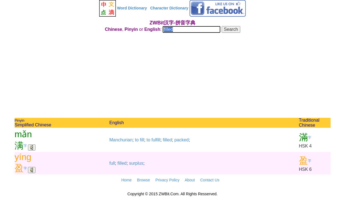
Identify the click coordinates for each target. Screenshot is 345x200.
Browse (143, 180)
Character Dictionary (169, 8)
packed (181, 140)
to (137, 140)
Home (126, 180)
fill (142, 140)
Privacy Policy (167, 180)
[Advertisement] (173, 76)
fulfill (156, 140)
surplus (136, 163)
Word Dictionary (132, 8)
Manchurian (121, 140)
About (190, 180)
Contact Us (209, 180)
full (112, 163)
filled (167, 140)
